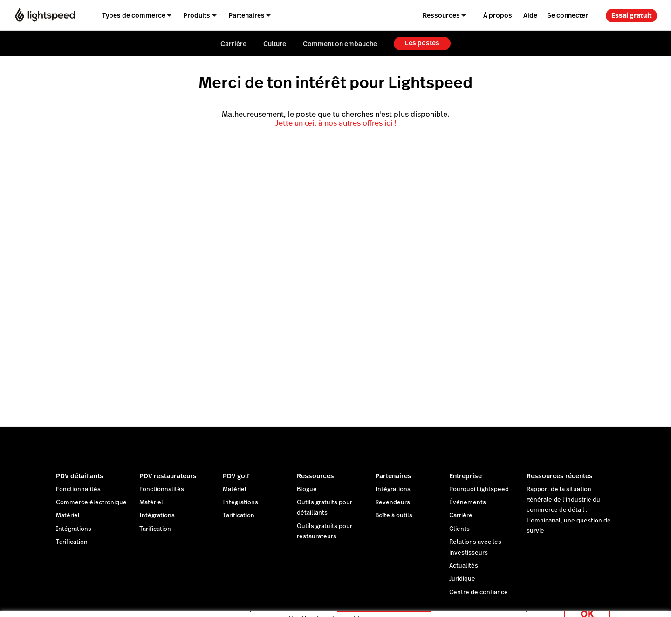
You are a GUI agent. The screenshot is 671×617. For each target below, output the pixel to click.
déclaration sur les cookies (384, 599)
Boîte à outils (393, 515)
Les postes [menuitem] (422, 42)
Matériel (68, 515)
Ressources (315, 476)
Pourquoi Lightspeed (479, 489)
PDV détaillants (79, 476)
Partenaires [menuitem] (246, 15)
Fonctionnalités (78, 489)
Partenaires (393, 476)
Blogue (307, 489)
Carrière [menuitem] (233, 43)
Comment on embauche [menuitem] (340, 43)
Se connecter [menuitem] (567, 15)
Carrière (460, 515)
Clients (459, 529)
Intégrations (73, 529)
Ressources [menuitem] (441, 15)
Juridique (462, 579)
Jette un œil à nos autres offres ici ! (335, 123)
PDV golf (236, 476)
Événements (467, 502)
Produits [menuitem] (196, 15)
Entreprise (465, 476)
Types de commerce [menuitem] (133, 15)
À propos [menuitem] (497, 15)
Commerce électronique (91, 502)
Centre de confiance (478, 592)
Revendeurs (392, 502)
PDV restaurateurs (168, 476)
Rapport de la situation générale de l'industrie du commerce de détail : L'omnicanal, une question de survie (569, 510)
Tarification (72, 542)
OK (587, 604)
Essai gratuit (631, 15)
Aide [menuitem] (530, 15)
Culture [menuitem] (274, 43)
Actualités (463, 566)
